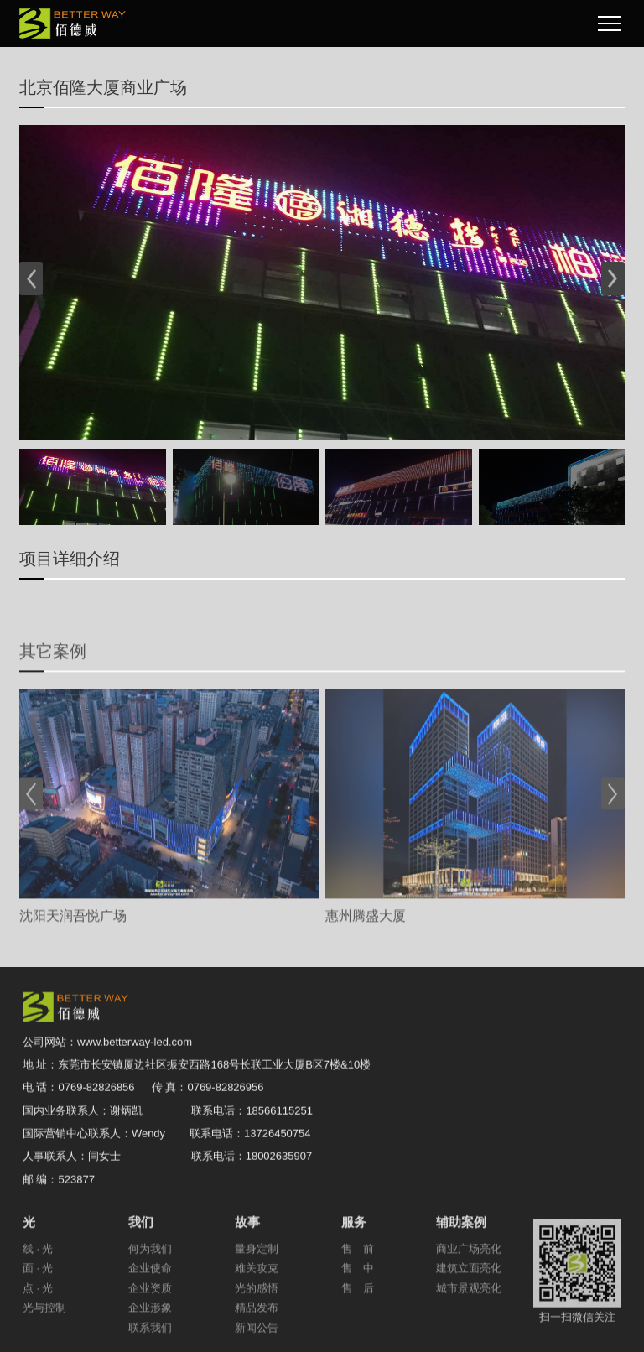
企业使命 (150, 1300)
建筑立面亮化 (468, 1300)
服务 (354, 1253)
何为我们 (150, 1280)
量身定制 (256, 1280)
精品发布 (256, 1339)
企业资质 (150, 1319)
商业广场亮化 (468, 1280)
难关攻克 (256, 1300)
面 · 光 (38, 1300)
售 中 (357, 1300)
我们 (141, 1253)
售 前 (357, 1280)
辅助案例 (463, 1253)
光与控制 (44, 1339)
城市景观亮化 (468, 1319)
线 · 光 (38, 1280)
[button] (31, 278)
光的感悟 (256, 1319)
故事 (248, 1253)
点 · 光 (38, 1319)
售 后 (357, 1319)
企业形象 (150, 1339)
